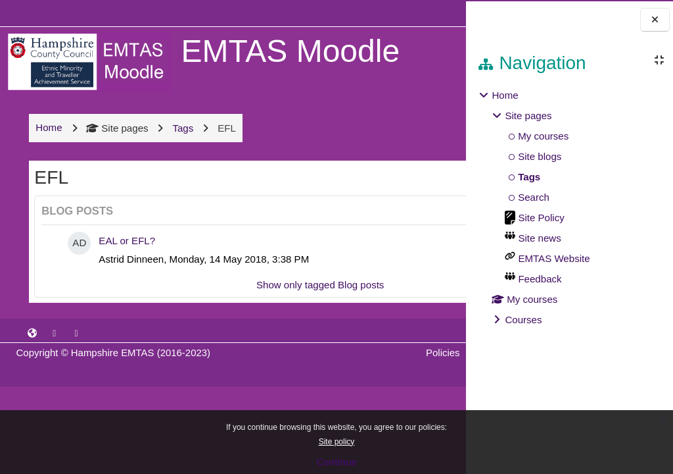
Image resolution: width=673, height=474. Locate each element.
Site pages (116, 139)
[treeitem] (569, 207)
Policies (335, 363)
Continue (337, 462)
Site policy (337, 441)
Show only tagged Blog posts (239, 296)
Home (505, 95)
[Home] (87, 60)
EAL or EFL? (125, 251)
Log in (427, 12)
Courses (523, 319)
